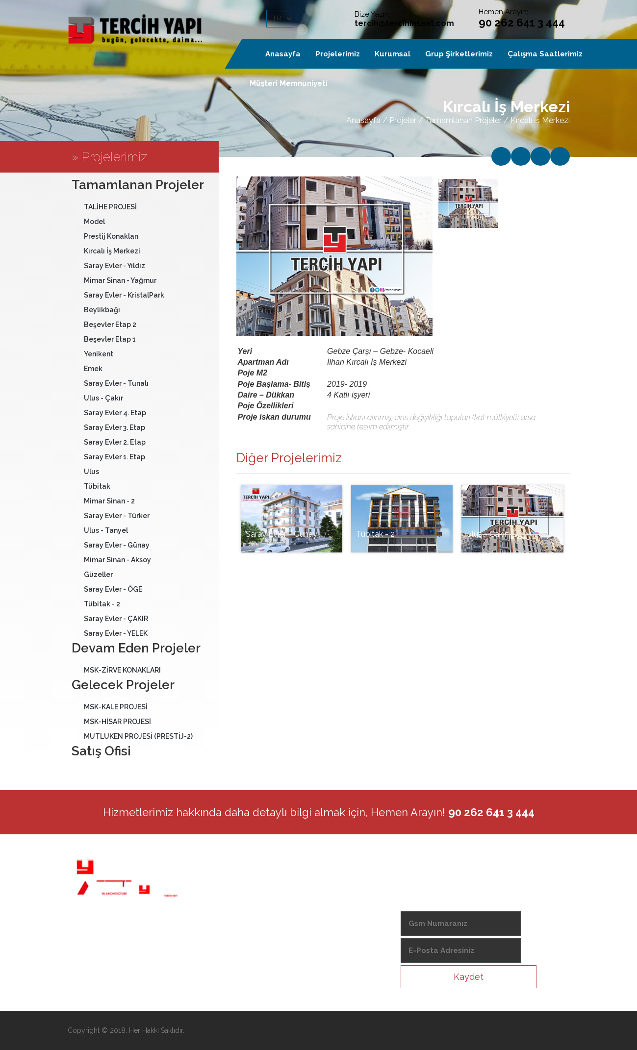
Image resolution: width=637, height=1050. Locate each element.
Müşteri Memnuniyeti (289, 83)
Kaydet (469, 977)
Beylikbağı (102, 310)
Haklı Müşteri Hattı (287, 950)
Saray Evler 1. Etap (114, 457)
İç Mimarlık (275, 933)
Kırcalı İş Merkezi (112, 251)
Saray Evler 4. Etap (115, 413)
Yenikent (98, 354)
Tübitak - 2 (102, 604)
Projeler (402, 120)
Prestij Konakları (111, 236)
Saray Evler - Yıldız (114, 266)
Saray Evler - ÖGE (113, 589)
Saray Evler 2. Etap (115, 442)
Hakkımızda (277, 883)
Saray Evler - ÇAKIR (116, 619)
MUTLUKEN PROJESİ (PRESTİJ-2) (138, 736)
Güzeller (98, 574)
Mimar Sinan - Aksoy (117, 560)
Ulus (91, 471)
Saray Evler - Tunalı (116, 383)
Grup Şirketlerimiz (459, 54)
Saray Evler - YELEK (116, 633)
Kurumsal (392, 54)
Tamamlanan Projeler (463, 120)
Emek (93, 369)
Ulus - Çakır (103, 398)
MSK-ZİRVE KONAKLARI (122, 670)
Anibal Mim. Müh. (286, 900)
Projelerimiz (337, 54)
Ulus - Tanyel (106, 530)
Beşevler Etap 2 (110, 324)
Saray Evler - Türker (117, 516)
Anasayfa (363, 120)
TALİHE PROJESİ (110, 207)
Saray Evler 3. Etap (114, 427)
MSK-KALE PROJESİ (116, 707)
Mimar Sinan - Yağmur (120, 280)
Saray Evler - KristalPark (124, 295)
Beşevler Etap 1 (110, 339)
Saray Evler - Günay (117, 545)
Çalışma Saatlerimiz (545, 54)
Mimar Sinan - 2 (109, 501)
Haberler (272, 917)
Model (94, 221)
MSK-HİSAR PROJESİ (117, 721)
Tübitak (97, 486)
